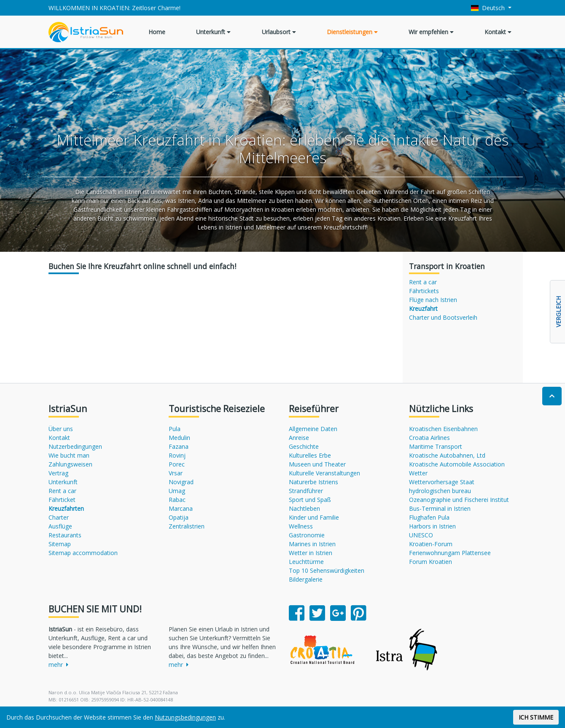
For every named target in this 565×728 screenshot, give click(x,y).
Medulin (179, 438)
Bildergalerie (306, 579)
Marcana (181, 508)
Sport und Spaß (310, 500)
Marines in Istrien (312, 544)
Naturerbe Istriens (313, 482)
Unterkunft (213, 32)
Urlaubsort (279, 32)
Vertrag (58, 473)
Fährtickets (424, 291)
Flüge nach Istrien (433, 300)
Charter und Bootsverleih (443, 317)
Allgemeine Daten (313, 429)
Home (156, 32)
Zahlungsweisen (70, 464)
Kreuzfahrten (66, 508)
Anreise (299, 438)
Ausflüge (60, 526)
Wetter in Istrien (310, 553)
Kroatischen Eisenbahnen (443, 429)
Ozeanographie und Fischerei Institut (459, 500)
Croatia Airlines (429, 438)
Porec (177, 464)
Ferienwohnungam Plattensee (450, 553)
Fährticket (61, 500)
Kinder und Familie (314, 517)
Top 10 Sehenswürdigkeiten (326, 570)
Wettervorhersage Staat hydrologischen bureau (441, 486)
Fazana (178, 446)
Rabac (177, 500)
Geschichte (304, 446)
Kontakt (497, 32)
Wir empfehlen (431, 32)
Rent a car (423, 282)
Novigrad (181, 482)
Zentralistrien (186, 526)
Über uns (60, 429)
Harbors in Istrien (432, 526)
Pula (174, 429)
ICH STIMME (536, 717)
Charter (58, 517)
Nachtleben (304, 508)
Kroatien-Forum (430, 544)
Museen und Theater (317, 464)
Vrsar (176, 473)
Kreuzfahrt (423, 309)
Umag (177, 491)
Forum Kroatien (430, 562)
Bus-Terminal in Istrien (440, 508)
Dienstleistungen (352, 32)
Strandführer (306, 491)
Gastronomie (307, 535)
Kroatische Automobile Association (457, 464)
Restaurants (64, 535)
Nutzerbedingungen (75, 446)
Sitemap (59, 544)
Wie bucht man (68, 455)
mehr (58, 665)
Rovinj (177, 455)
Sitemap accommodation (83, 553)
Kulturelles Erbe (310, 455)
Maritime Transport (435, 446)
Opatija (178, 517)
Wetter (418, 473)
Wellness (301, 526)
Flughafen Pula (429, 517)
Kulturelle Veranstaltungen (324, 473)
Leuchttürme (306, 562)
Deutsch (489, 8)
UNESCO (421, 535)
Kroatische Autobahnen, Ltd (447, 455)
